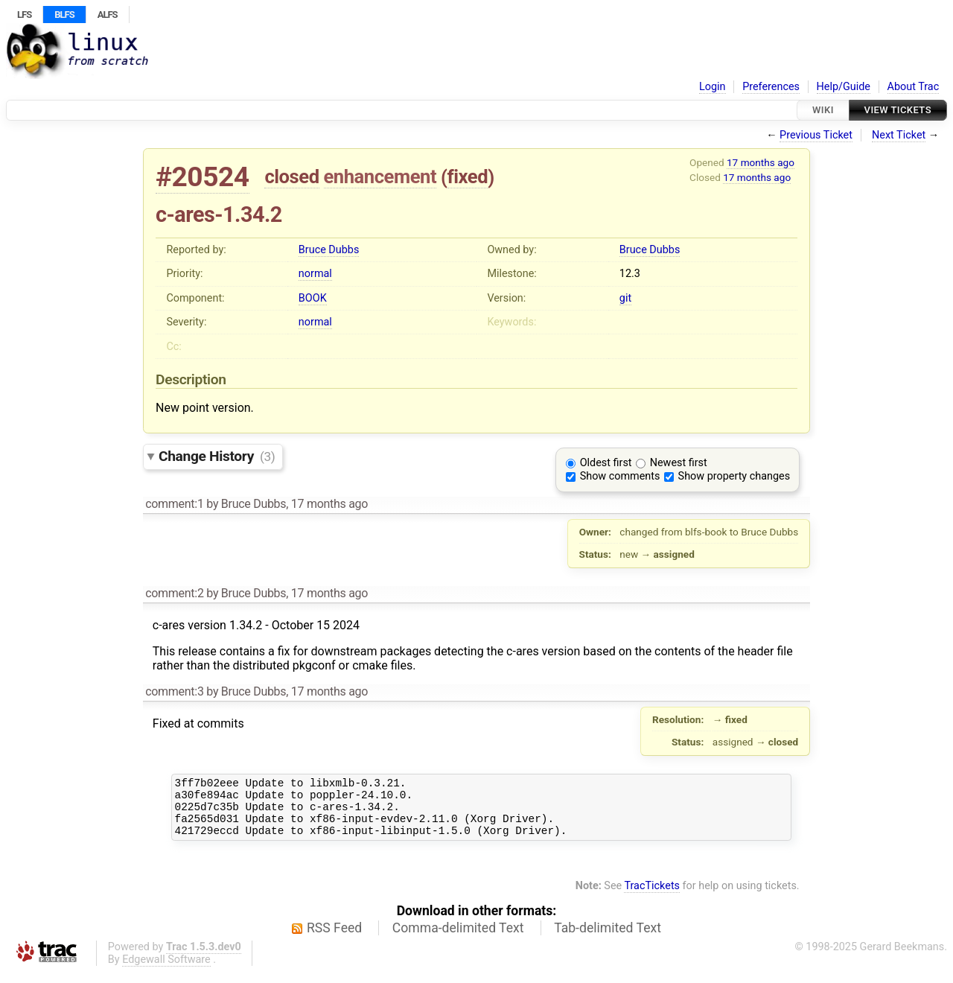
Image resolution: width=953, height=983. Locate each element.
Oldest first (606, 462)
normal (315, 273)
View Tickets (897, 109)
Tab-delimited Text (607, 939)
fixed (467, 176)
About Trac (913, 86)
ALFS (108, 14)
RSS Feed (334, 939)
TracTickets (652, 897)
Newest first (678, 462)
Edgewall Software (166, 970)
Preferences (771, 86)
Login (712, 86)
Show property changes (734, 476)
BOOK (313, 298)
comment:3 (174, 691)
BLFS (64, 14)
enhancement (380, 176)
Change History (217, 456)
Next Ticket (898, 135)
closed (291, 176)
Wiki (823, 109)
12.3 (629, 273)
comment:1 (174, 504)
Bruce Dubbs (329, 250)
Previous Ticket (816, 135)
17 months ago (760, 162)
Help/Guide (843, 86)
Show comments (620, 476)
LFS (24, 14)
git (625, 298)
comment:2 (174, 593)
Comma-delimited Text (458, 939)
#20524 (202, 177)
